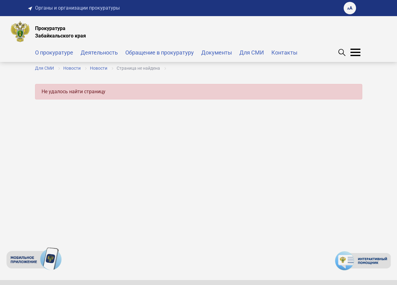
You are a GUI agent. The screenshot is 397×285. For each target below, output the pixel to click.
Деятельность (99, 52)
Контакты (284, 52)
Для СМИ (251, 52)
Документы (216, 52)
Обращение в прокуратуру (159, 52)
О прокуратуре (54, 52)
